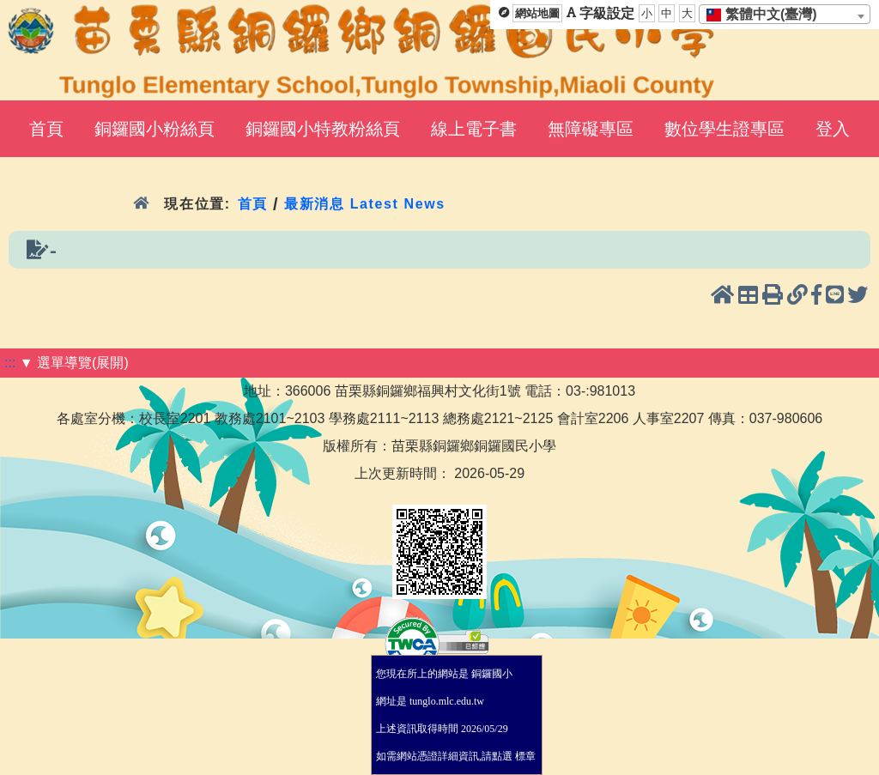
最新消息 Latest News (365, 204)
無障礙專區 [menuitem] (590, 128)
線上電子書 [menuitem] (474, 128)
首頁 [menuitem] (46, 128)
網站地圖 (537, 13)
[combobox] (784, 14)
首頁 (253, 204)
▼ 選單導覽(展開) (74, 362)
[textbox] (767, 15)
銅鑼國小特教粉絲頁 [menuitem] (323, 128)
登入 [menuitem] (832, 128)
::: (9, 362)
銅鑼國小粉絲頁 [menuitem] (154, 128)
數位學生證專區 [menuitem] (724, 128)
